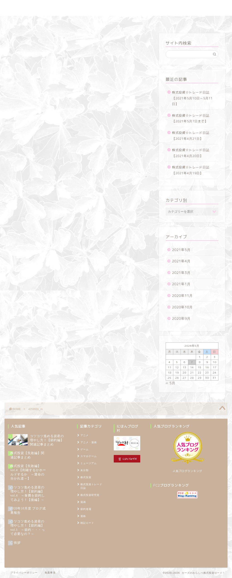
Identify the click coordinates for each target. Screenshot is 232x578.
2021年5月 (181, 249)
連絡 (83, 516)
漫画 (83, 502)
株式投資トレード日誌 (48, 21)
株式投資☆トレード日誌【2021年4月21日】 (190, 135)
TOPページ (192, 21)
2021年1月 (181, 284)
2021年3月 (181, 272)
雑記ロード (137, 21)
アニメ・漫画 (88, 442)
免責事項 (50, 572)
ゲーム (84, 449)
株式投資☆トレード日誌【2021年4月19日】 (190, 170)
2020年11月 (182, 295)
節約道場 (112, 21)
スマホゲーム (88, 456)
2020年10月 (182, 307)
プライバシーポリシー (24, 572)
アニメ (84, 435)
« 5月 (170, 383)
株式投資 (85, 477)
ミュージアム (88, 463)
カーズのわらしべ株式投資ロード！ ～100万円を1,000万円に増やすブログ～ (116, 8)
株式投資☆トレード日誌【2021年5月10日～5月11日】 (192, 98)
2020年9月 (181, 318)
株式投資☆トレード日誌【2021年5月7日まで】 (190, 118)
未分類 (84, 470)
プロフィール (164, 21)
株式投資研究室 (84, 21)
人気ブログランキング (187, 471)
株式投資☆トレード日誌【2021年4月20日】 (190, 153)
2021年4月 (181, 261)
